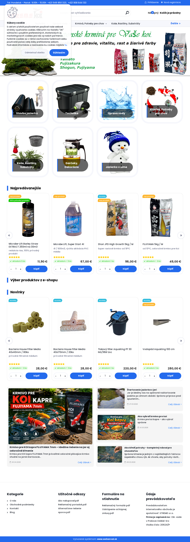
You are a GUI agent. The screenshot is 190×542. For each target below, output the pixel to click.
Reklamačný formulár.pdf (116, 505)
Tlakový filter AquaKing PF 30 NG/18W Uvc (115, 351)
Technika (71, 113)
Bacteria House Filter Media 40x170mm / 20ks (69, 351)
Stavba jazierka (27, 113)
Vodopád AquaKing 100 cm (159, 349)
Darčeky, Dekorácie (72, 165)
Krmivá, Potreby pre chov (89, 23)
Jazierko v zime (116, 167)
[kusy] (16, 269)
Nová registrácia (172, 2)
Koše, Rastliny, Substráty (125, 23)
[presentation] (9, 235)
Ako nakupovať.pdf (68, 500)
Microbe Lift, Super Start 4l (68, 244)
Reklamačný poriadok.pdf (72, 504)
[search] (127, 14)
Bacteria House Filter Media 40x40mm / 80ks (25, 351)
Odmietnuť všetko (35, 52)
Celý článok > (84, 462)
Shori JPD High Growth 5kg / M (115, 244)
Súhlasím (59, 52)
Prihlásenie (153, 2)
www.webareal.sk (107, 539)
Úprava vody (116, 113)
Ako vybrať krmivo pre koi (152, 416)
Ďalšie (174, 23)
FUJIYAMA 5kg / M (153, 244)
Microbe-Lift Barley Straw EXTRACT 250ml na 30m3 (23, 245)
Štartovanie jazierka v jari (142, 389)
